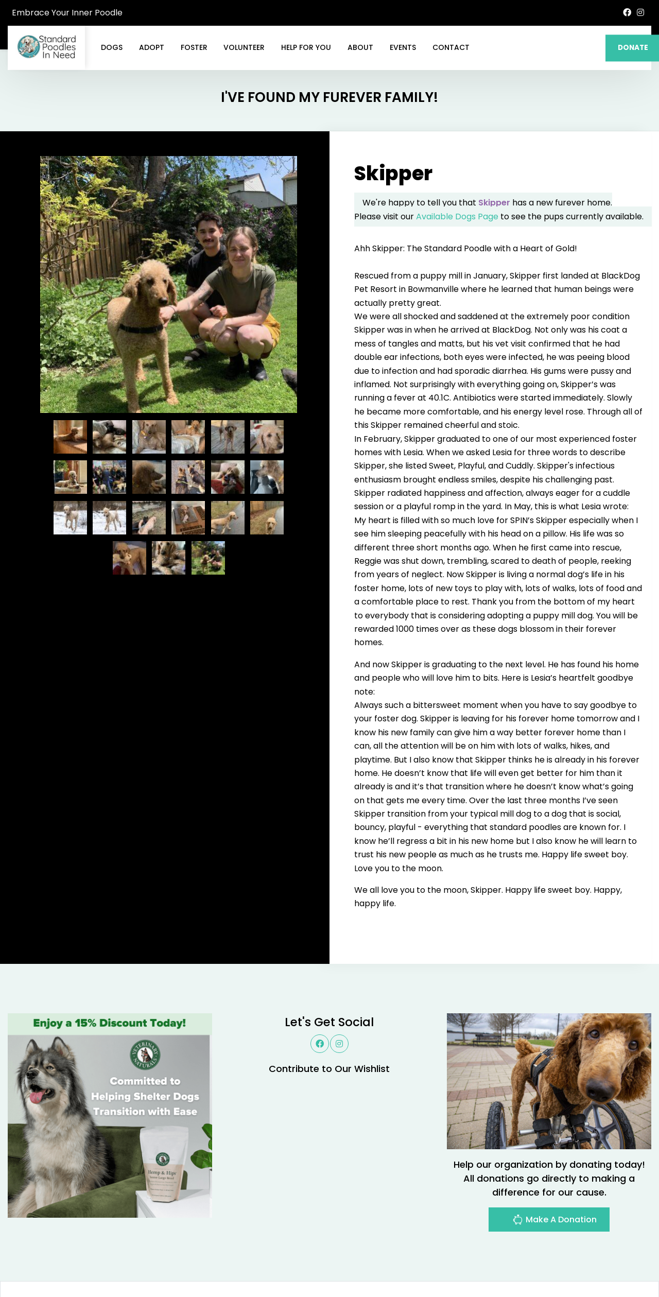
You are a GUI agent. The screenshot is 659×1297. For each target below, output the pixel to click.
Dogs (112, 47)
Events (403, 47)
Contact (451, 47)
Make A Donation (554, 1172)
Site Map (628, 1264)
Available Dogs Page (457, 167)
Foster (194, 47)
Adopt (151, 47)
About (360, 47)
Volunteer (244, 47)
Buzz (355, 1264)
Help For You (306, 47)
